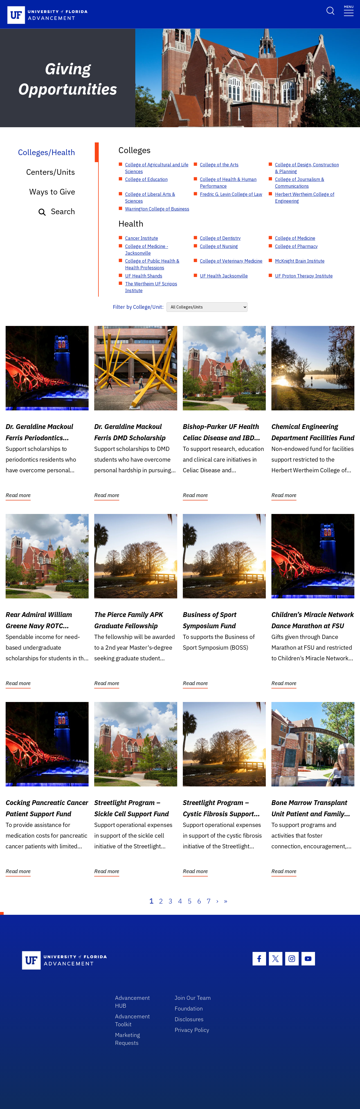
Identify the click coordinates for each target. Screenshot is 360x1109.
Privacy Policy (192, 1030)
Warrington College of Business (157, 209)
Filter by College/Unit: (138, 307)
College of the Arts (219, 164)
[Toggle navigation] (349, 10)
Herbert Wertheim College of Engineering (304, 197)
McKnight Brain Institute (300, 261)
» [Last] (225, 900)
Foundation (189, 1008)
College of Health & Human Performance (228, 182)
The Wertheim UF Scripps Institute (151, 287)
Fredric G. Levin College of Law (231, 194)
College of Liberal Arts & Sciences (150, 197)
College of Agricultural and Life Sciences (156, 168)
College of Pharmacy (296, 246)
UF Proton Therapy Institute (304, 276)
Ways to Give (52, 191)
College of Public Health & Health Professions (152, 264)
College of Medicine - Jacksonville (146, 249)
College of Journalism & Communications (299, 182)
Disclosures (189, 1019)
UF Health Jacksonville (224, 276)
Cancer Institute (141, 238)
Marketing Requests (127, 1039)
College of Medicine (295, 238)
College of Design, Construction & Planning (307, 168)
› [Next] (217, 900)
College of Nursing (219, 246)
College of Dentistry (220, 238)
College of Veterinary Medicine (231, 261)
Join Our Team (193, 997)
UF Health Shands (143, 276)
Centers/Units (50, 172)
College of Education (146, 179)
